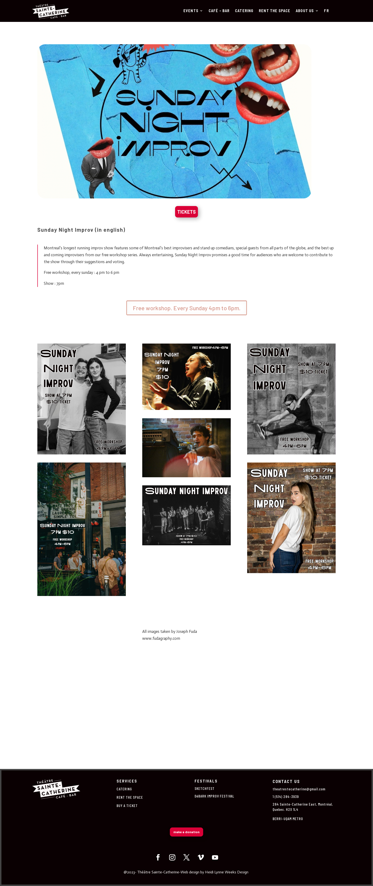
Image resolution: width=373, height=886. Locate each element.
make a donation (186, 832)
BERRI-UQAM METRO (288, 818)
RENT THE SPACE (274, 11)
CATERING (244, 11)
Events (190, 11)
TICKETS (186, 212)
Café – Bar (219, 11)
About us (305, 11)
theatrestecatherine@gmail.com (299, 789)
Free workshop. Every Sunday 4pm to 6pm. (186, 307)
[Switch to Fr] (326, 11)
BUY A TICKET (127, 805)
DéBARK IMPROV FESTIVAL (214, 796)
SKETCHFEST (205, 788)
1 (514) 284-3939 (286, 796)
